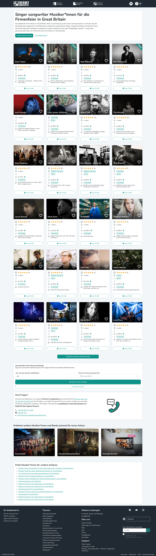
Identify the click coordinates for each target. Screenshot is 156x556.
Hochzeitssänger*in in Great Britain (31, 489)
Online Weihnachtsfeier (50, 531)
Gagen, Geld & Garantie (11, 518)
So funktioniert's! (41, 35)
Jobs (83, 530)
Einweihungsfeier (48, 547)
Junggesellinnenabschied (50, 545)
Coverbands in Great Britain (28, 494)
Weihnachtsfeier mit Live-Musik (52, 528)
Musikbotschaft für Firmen (51, 533)
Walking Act (46, 550)
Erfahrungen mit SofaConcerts (91, 525)
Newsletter (85, 537)
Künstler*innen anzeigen (78, 382)
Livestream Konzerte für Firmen (52, 538)
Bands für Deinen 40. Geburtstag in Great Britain (36, 499)
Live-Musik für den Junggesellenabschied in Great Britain (38, 473)
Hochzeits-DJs (47, 523)
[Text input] (134, 530)
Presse (84, 533)
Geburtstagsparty (48, 516)
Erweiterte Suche (78, 387)
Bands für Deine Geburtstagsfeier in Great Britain (36, 476)
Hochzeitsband (47, 518)
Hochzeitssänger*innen (50, 521)
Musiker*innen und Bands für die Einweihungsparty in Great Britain (42, 479)
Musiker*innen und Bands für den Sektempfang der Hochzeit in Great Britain (45, 468)
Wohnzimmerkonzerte (49, 514)
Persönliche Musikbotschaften (52, 535)
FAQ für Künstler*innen (11, 514)
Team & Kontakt (87, 523)
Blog (83, 528)
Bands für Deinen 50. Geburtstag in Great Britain (36, 484)
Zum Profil (30, 88)
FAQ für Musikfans (9, 516)
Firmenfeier (46, 526)
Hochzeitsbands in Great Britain (29, 481)
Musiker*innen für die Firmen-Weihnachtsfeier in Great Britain (40, 492)
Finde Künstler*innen (24, 35)
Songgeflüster (86, 516)
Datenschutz (132, 554)
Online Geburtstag (48, 543)
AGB (139, 554)
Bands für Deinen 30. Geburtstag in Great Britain (36, 497)
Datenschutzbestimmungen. (133, 537)
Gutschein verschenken (11, 521)
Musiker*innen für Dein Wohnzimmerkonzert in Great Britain (40, 471)
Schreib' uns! (22, 413)
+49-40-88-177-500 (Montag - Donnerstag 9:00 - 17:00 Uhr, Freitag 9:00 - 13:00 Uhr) (98, 549)
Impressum (124, 554)
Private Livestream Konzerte (51, 540)
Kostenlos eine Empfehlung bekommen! (32, 415)
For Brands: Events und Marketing (92, 514)
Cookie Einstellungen (148, 554)
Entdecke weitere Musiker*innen (78, 356)
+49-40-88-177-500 (25, 410)
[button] (138, 3)
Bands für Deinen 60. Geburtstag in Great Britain (36, 486)
